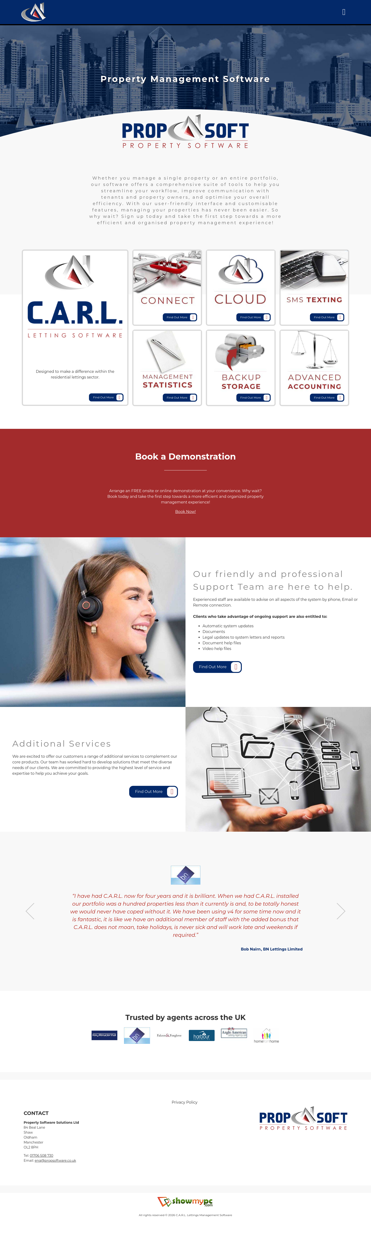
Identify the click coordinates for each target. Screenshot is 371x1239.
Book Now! (185, 511)
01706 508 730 (41, 1155)
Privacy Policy (185, 1102)
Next (341, 911)
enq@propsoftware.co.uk (55, 1160)
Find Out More (108, 397)
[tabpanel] (185, 79)
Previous (30, 911)
